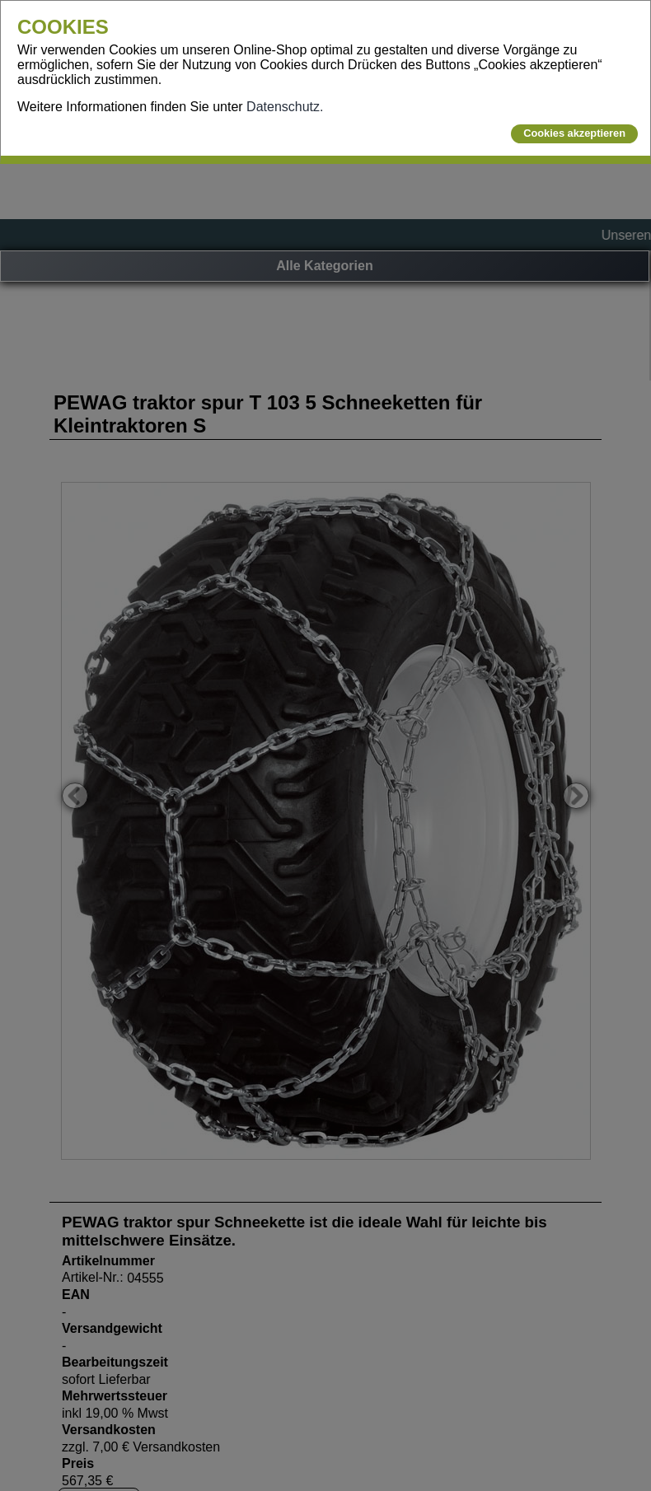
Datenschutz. (284, 107)
